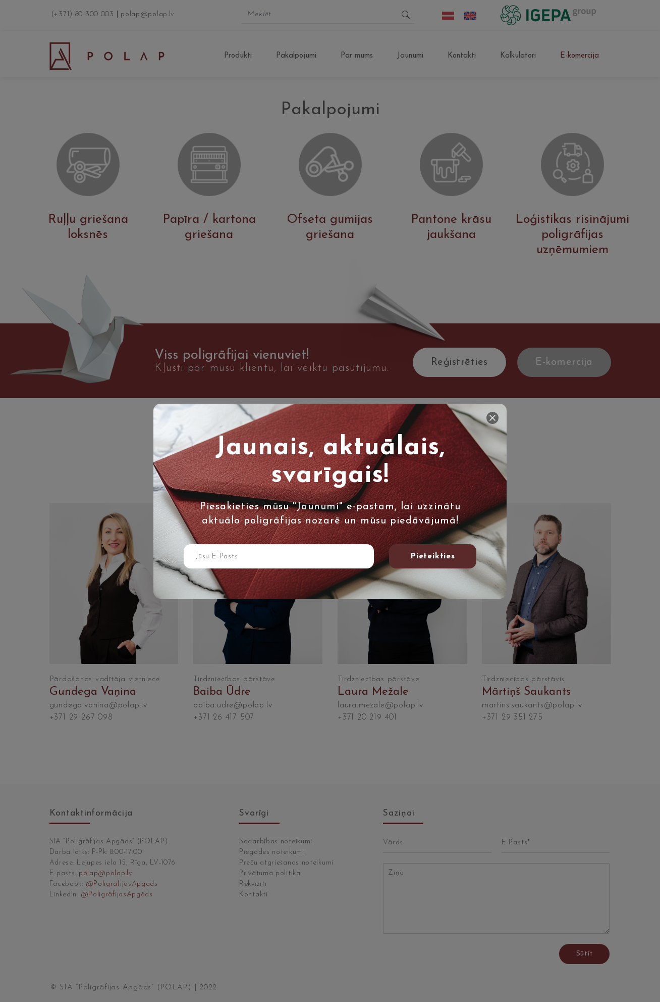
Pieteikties (432, 556)
